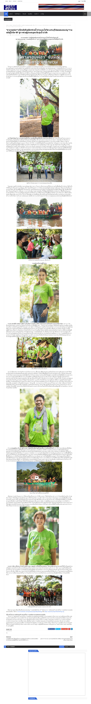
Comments (80, 232)
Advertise (20, 1)
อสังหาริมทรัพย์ (64, 212)
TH (35, 25)
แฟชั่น (62, 224)
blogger (45, 694)
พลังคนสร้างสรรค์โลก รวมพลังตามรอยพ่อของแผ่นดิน (22, 25)
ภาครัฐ (42, 14)
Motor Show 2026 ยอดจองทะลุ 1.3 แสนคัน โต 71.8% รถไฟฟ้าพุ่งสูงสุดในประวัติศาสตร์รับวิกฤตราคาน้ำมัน (77, 152)
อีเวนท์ (24, 14)
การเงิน (63, 219)
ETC (63, 239)
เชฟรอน (10, 25)
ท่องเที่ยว (30, 14)
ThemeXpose (12, 702)
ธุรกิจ (10, 14)
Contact (15, 1)
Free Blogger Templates (20, 702)
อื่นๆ (34, 25)
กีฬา (62, 221)
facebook (55, 694)
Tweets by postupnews (67, 133)
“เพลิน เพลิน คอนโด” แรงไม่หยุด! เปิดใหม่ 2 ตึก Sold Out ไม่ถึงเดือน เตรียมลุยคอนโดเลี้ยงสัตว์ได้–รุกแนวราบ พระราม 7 (77, 141)
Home (6, 1)
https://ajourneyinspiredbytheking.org (43, 655)
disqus (50, 694)
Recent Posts (67, 232)
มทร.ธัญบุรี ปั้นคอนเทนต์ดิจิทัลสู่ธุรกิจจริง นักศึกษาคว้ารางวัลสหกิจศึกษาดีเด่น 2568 (76, 145)
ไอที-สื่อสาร (18, 14)
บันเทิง (36, 14)
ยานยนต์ (63, 214)
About (10, 1)
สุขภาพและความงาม (65, 222)
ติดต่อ (62, 229)
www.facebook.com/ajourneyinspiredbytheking (18, 655)
